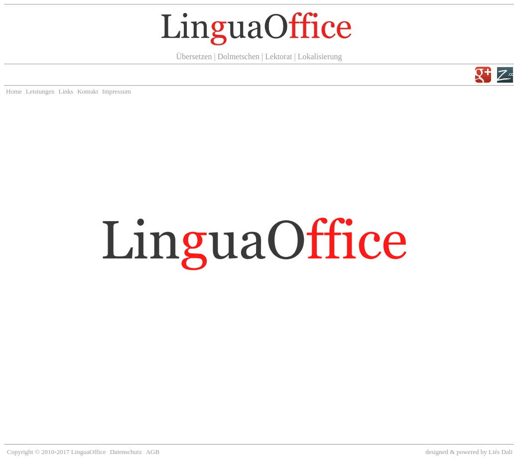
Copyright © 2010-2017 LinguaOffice (56, 452)
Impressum (116, 91)
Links (66, 91)
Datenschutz (125, 452)
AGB (152, 452)
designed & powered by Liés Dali (469, 452)
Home (14, 91)
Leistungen (40, 91)
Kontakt (87, 91)
